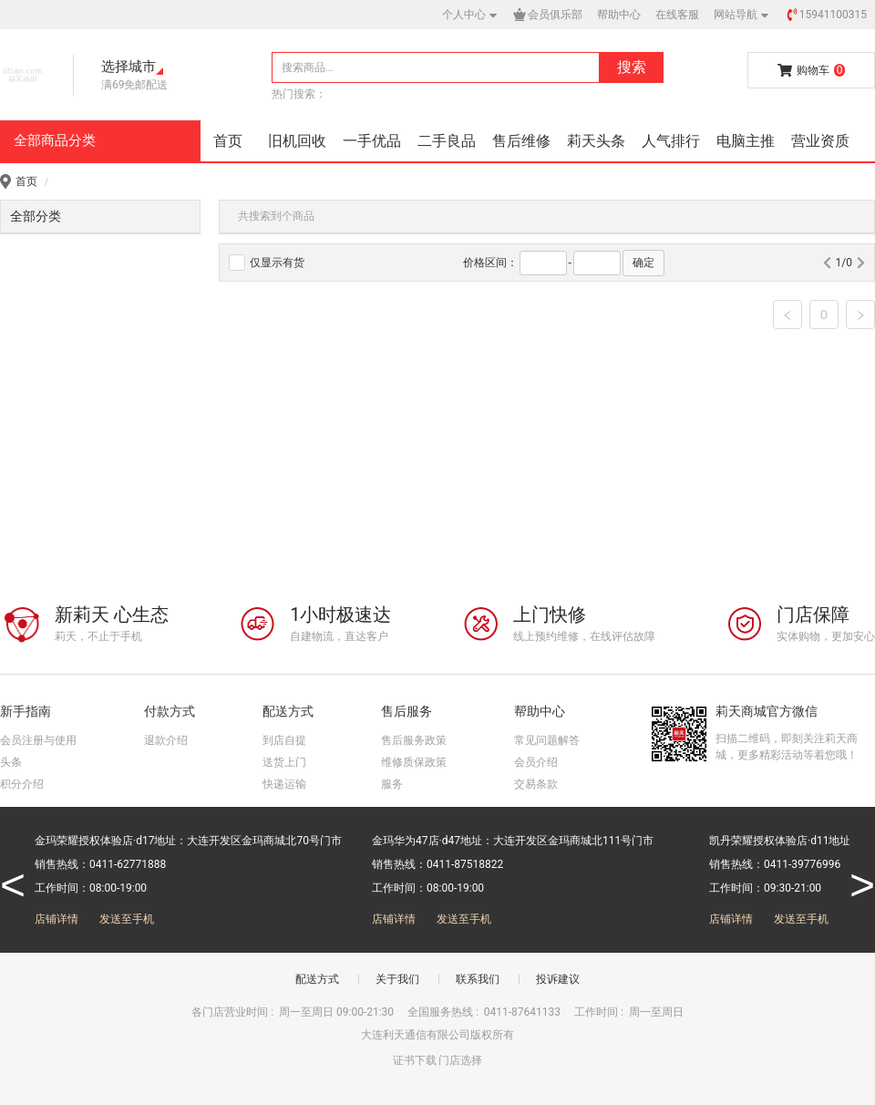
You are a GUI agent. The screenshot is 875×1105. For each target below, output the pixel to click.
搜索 (631, 67)
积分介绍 (22, 784)
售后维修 (521, 141)
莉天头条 (596, 141)
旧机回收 (297, 141)
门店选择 (460, 1060)
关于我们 (397, 979)
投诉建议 (558, 979)
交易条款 (536, 784)
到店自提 (284, 740)
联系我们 (477, 979)
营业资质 (820, 141)
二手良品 (446, 141)
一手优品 (372, 141)
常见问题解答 (547, 740)
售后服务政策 (414, 740)
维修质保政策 (414, 762)
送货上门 (284, 762)
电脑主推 (745, 141)
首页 (227, 141)
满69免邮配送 (135, 84)
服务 (392, 784)
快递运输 (284, 784)
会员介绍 (536, 762)
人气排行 (671, 141)
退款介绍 (166, 740)
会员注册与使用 (38, 740)
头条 (11, 762)
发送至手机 (126, 919)
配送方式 (317, 979)
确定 (643, 262)
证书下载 (415, 1060)
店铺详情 (56, 919)
